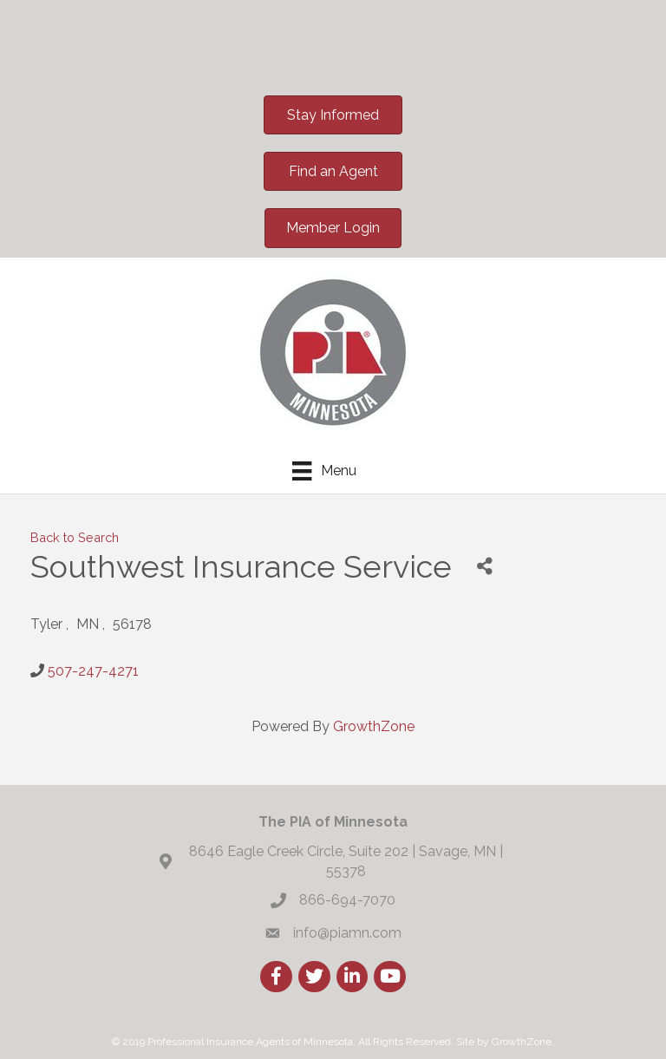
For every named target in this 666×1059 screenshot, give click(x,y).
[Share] (484, 566)
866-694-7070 (347, 900)
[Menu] (324, 471)
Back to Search (74, 537)
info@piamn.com (347, 933)
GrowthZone (374, 726)
